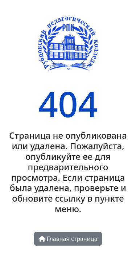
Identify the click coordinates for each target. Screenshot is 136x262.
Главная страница (68, 239)
